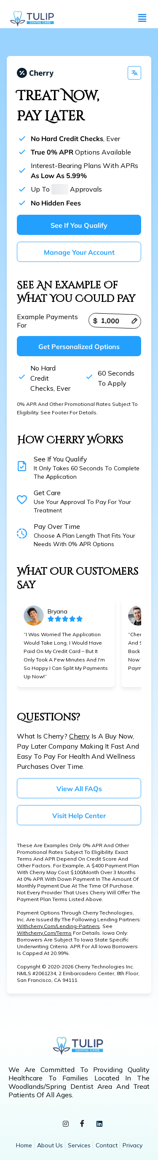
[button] (142, 18)
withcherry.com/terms (44, 933)
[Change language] (134, 73)
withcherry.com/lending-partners (58, 926)
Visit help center (79, 815)
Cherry (79, 736)
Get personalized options (79, 346)
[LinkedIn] (96, 1125)
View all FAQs (79, 788)
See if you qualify (79, 225)
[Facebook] (79, 1125)
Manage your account (78, 252)
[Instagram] (62, 1125)
